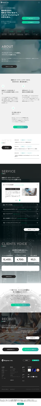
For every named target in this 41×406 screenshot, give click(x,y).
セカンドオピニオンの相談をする (30, 363)
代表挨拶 (3, 382)
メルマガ (23, 391)
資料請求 (26, 374)
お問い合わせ (35, 374)
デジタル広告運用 (12, 382)
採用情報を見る (32, 351)
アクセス (3, 387)
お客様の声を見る (9, 290)
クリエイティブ (12, 387)
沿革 (2, 390)
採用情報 (23, 381)
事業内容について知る (31, 227)
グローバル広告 (12, 384)
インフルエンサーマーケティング (15, 390)
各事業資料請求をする (10, 363)
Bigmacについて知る (9, 64)
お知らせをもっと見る (7, 146)
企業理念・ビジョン (4, 384)
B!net (23, 394)
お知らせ (23, 138)
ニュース (29, 138)
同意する (20, 404)
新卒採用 (23, 383)
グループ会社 (3, 392)
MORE (17, 198)
